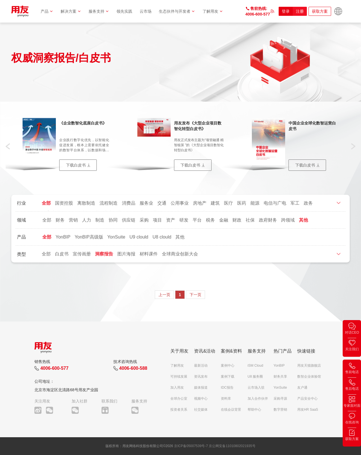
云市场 (145, 11)
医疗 (228, 203)
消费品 (128, 203)
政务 (308, 203)
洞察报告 (104, 253)
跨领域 (288, 220)
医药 (241, 203)
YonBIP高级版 (89, 237)
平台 (197, 220)
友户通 (302, 388)
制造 (99, 220)
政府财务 (268, 220)
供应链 (128, 220)
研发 (183, 220)
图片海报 (126, 253)
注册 (300, 11)
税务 (210, 220)
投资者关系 (178, 410)
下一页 (195, 294)
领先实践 (124, 11)
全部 (46, 203)
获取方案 (320, 11)
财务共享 (280, 377)
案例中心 (227, 366)
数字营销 (280, 410)
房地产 (199, 203)
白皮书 (62, 253)
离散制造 (86, 203)
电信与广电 (275, 203)
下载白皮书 (76, 165)
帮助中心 (254, 410)
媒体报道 (201, 388)
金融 (223, 220)
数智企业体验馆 (309, 377)
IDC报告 (227, 388)
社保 (250, 220)
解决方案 (71, 11)
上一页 (164, 294)
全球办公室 (178, 399)
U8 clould (162, 237)
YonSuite (116, 237)
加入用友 (177, 388)
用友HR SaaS (307, 410)
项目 (157, 220)
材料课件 (149, 253)
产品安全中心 (307, 399)
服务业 (146, 203)
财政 (236, 220)
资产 (170, 220)
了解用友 (212, 11)
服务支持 (99, 11)
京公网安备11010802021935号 (232, 446)
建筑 (215, 203)
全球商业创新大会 (180, 253)
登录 (286, 11)
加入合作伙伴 (258, 399)
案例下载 (227, 377)
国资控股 (64, 203)
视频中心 (201, 399)
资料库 (226, 399)
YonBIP (63, 237)
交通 (161, 203)
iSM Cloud (255, 366)
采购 (144, 220)
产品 (47, 11)
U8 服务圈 (255, 377)
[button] (8, 145)
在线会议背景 (231, 410)
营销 (73, 220)
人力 (86, 220)
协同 (113, 220)
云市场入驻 (256, 388)
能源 (254, 203)
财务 (60, 220)
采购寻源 (280, 399)
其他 (303, 220)
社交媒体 (201, 410)
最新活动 (201, 366)
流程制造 (109, 203)
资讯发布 (201, 377)
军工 (295, 203)
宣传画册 (82, 253)
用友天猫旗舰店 (309, 366)
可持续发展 (178, 377)
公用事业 (180, 203)
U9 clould (138, 237)
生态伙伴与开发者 (177, 11)
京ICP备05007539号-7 (191, 446)
